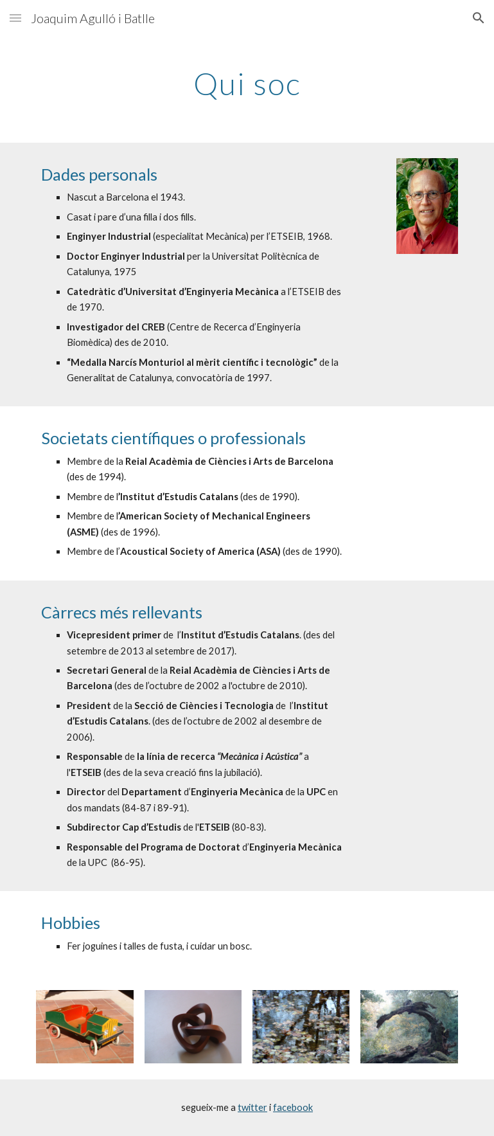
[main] (246, 80)
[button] (15, 17)
